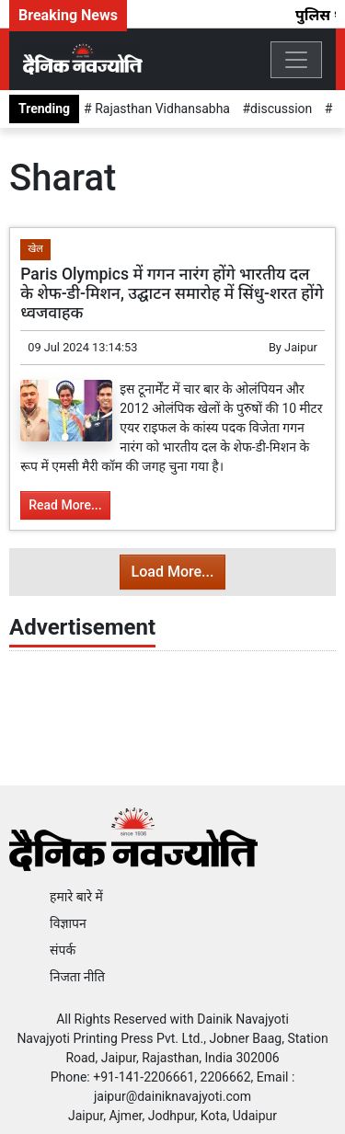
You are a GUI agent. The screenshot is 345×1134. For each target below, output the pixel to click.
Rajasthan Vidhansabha (161, 108)
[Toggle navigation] (296, 59)
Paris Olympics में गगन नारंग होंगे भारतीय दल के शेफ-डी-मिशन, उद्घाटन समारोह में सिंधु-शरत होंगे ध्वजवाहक (172, 293)
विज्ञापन (68, 923)
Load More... (173, 571)
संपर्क (62, 950)
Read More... (65, 505)
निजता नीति (77, 976)
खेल (35, 249)
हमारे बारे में (76, 896)
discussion (281, 108)
